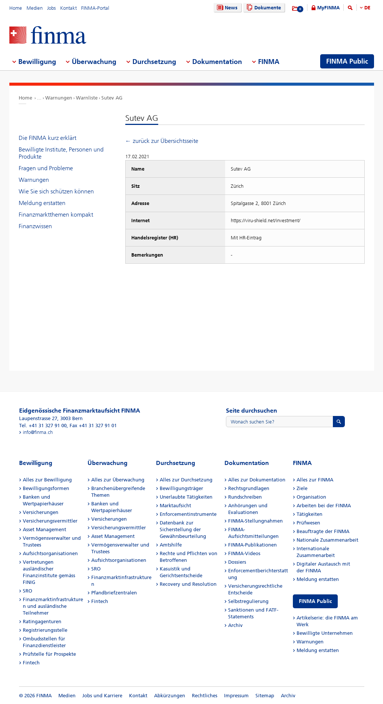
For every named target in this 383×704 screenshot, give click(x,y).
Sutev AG (111, 98)
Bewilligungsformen (46, 488)
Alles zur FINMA (315, 480)
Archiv (235, 625)
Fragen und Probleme (46, 168)
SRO (27, 591)
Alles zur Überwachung (117, 480)
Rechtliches (204, 695)
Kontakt (68, 8)
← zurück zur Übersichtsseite (161, 140)
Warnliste (87, 98)
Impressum (236, 695)
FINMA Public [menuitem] (347, 61)
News (226, 7)
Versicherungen (40, 512)
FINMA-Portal (95, 8)
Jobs (51, 8)
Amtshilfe (171, 545)
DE (367, 7)
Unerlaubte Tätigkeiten (186, 497)
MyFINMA (328, 7)
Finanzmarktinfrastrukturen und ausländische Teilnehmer (53, 606)
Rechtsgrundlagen (248, 488)
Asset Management (44, 529)
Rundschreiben (245, 497)
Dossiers (237, 562)
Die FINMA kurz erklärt (47, 137)
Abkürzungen (169, 695)
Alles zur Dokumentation (256, 480)
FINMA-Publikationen (252, 545)
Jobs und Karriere (102, 695)
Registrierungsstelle (45, 630)
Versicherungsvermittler (50, 521)
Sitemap (264, 695)
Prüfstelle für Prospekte (49, 654)
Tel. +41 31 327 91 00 (43, 425)
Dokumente (263, 7)
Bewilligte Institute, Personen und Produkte (61, 153)
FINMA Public (315, 601)
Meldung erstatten (42, 202)
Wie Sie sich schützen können (56, 191)
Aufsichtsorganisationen (50, 553)
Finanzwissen (35, 226)
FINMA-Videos (244, 553)
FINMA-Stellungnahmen (255, 521)
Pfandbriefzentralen (114, 593)
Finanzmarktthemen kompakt (56, 214)
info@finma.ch (38, 432)
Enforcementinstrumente (188, 514)
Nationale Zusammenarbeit (327, 540)
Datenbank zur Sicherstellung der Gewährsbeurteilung (183, 529)
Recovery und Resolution (188, 584)
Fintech (31, 662)
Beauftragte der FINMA (323, 531)
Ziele (302, 488)
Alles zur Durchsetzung (186, 480)
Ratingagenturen (42, 621)
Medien (35, 8)
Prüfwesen (308, 523)
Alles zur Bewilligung (47, 480)
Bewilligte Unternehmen (325, 633)
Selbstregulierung (248, 601)
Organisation (311, 497)
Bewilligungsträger (181, 488)
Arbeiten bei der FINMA (324, 505)
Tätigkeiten (309, 514)
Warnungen (58, 98)
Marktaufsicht (175, 505)
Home (15, 8)
